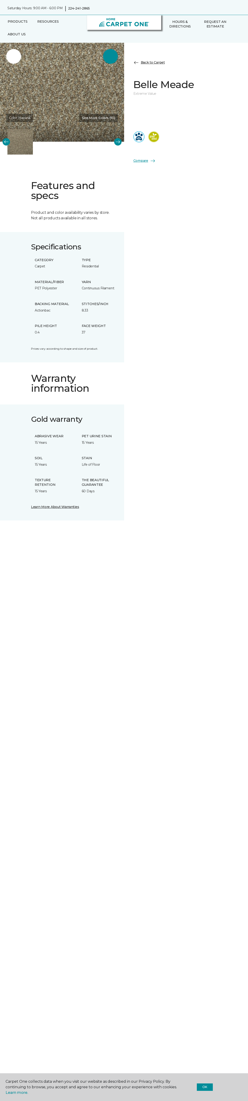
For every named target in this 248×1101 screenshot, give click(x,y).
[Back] (6, 141)
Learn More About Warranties (55, 507)
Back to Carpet (149, 62)
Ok (204, 1087)
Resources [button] (48, 21)
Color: (19, 118)
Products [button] (18, 21)
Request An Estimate (215, 24)
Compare (144, 161)
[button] (166, 36)
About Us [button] (17, 34)
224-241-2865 (79, 8)
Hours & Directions (180, 24)
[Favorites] (172, 36)
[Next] (118, 141)
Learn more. (17, 1092)
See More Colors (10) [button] (98, 118)
